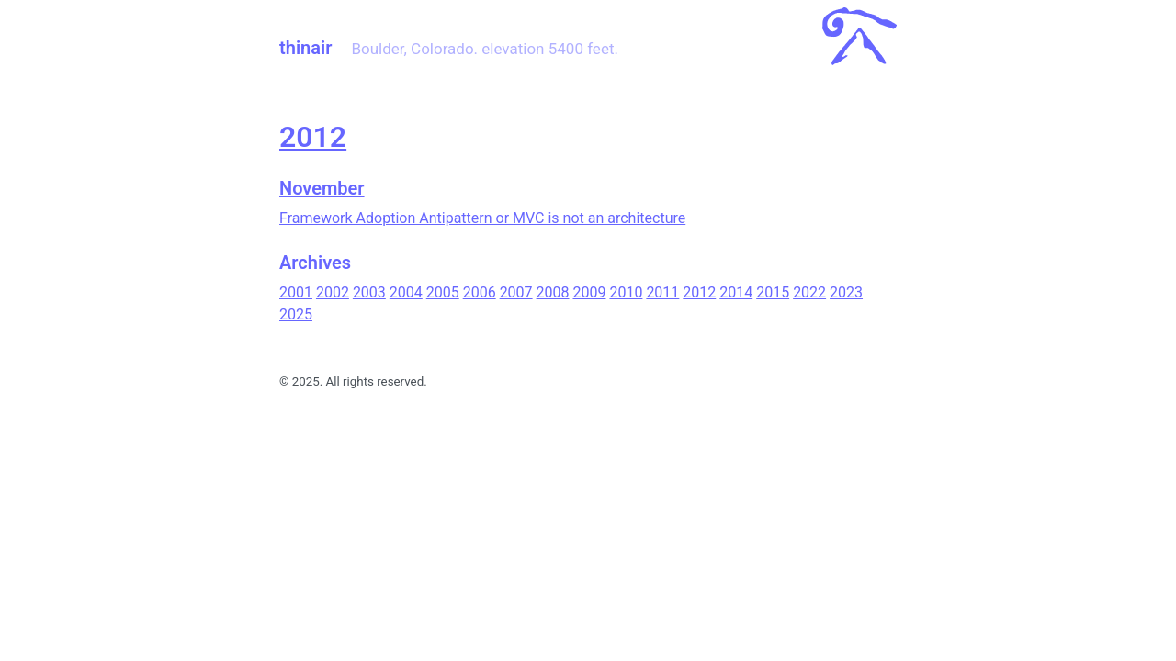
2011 (662, 292)
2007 (516, 292)
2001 (295, 292)
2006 (479, 292)
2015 (772, 292)
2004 (406, 292)
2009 (589, 292)
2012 (312, 136)
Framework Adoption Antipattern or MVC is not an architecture (482, 218)
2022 (809, 292)
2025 (295, 314)
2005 (442, 292)
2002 (332, 292)
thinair (305, 48)
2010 (625, 292)
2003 (369, 292)
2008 (553, 292)
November (322, 188)
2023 (846, 292)
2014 (735, 292)
